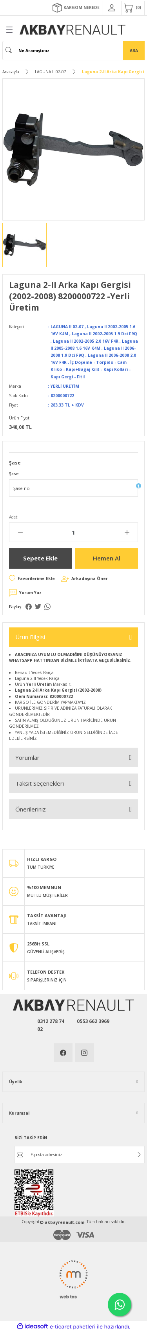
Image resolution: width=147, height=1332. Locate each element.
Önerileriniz (30, 809)
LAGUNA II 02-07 (67, 326)
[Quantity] (73, 532)
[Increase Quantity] (127, 532)
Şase (13, 473)
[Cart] (133, 8)
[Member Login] (112, 8)
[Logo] (72, 30)
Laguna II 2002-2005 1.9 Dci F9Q (104, 333)
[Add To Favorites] (32, 578)
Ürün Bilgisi (30, 637)
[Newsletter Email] (80, 1154)
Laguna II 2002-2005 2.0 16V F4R (85, 341)
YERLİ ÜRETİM (65, 386)
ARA (134, 50)
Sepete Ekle (40, 558)
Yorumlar (27, 757)
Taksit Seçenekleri (39, 783)
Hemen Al (106, 558)
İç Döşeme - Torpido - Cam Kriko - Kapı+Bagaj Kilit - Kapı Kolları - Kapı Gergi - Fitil (91, 369)
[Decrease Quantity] (20, 532)
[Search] (73, 50)
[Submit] (139, 1154)
